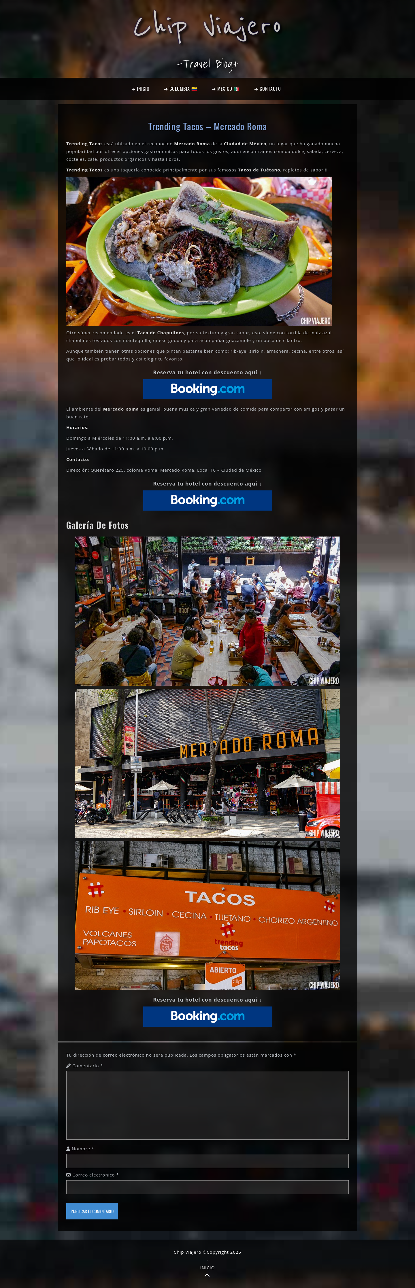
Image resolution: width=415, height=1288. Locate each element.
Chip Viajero (207, 26)
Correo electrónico (95, 1175)
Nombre (83, 1148)
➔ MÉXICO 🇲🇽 (226, 88)
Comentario (87, 1065)
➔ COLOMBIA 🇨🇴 (180, 88)
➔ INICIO (140, 88)
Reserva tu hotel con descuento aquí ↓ (207, 372)
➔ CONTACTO (267, 88)
